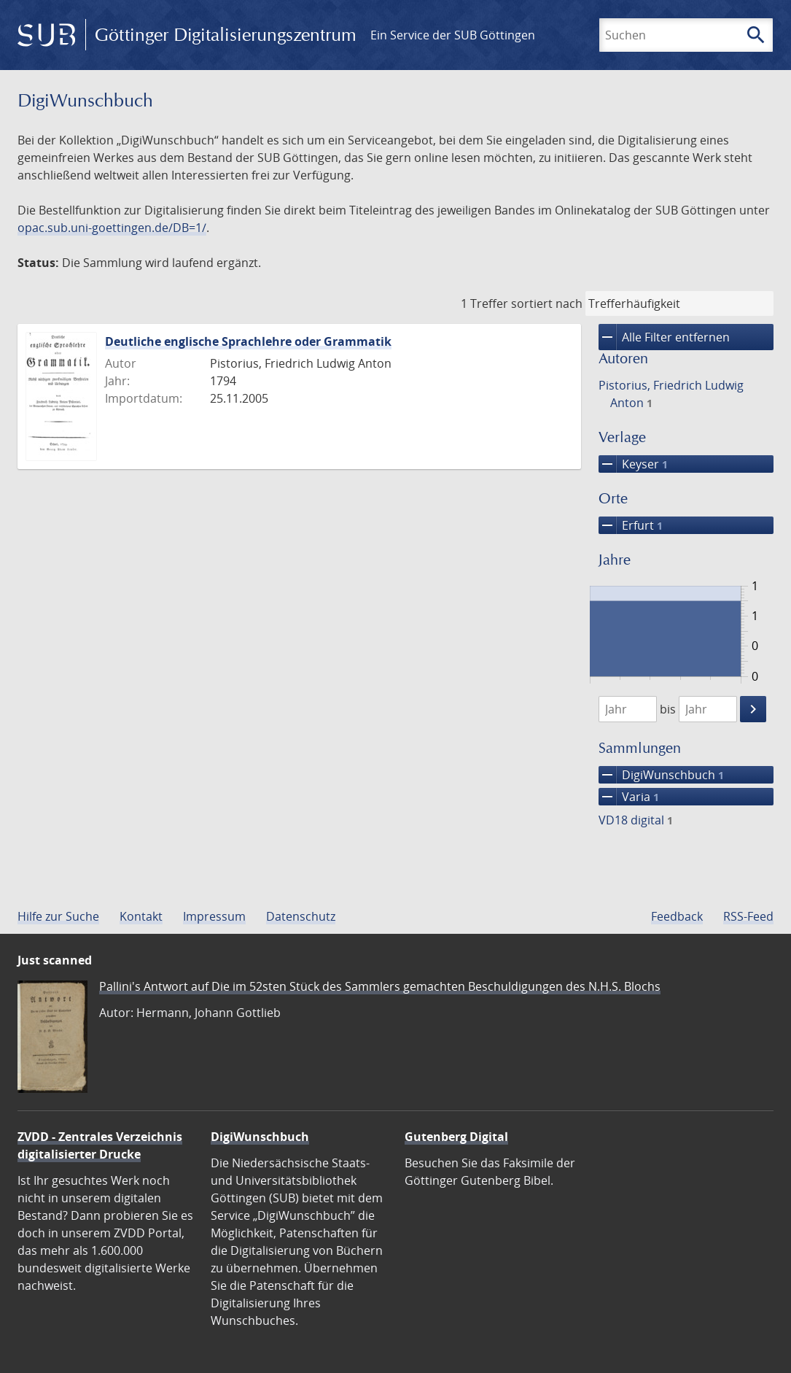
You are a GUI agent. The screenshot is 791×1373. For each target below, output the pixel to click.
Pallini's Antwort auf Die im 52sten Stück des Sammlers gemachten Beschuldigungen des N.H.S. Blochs (380, 986)
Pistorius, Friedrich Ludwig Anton (671, 394)
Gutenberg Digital (456, 1137)
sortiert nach (546, 303)
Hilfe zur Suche (58, 916)
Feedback (677, 916)
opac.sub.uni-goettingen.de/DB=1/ (111, 228)
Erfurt (631, 525)
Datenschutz (300, 916)
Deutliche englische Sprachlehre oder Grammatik (248, 341)
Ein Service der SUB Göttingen (452, 35)
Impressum (214, 916)
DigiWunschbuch (661, 775)
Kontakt (141, 916)
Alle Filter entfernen (664, 337)
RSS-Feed (748, 916)
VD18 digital (636, 820)
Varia (629, 796)
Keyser (633, 464)
